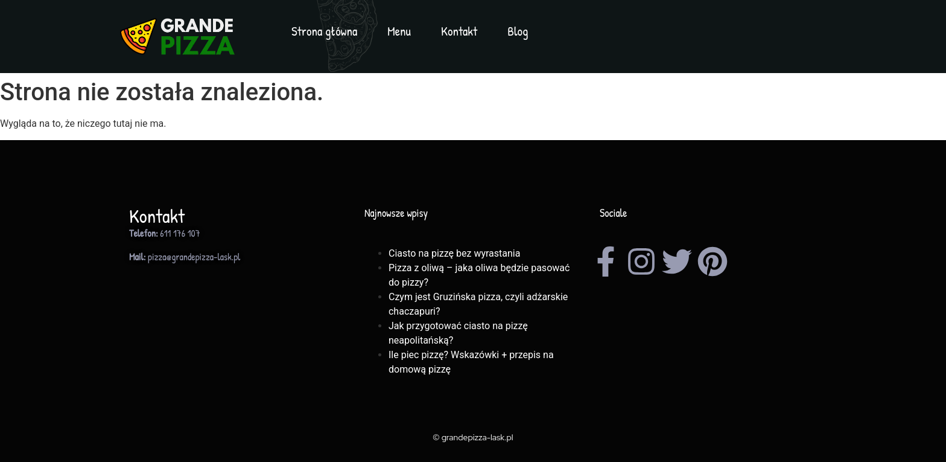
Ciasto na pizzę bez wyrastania (454, 253)
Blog (517, 31)
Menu (399, 31)
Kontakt (459, 31)
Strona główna (324, 31)
